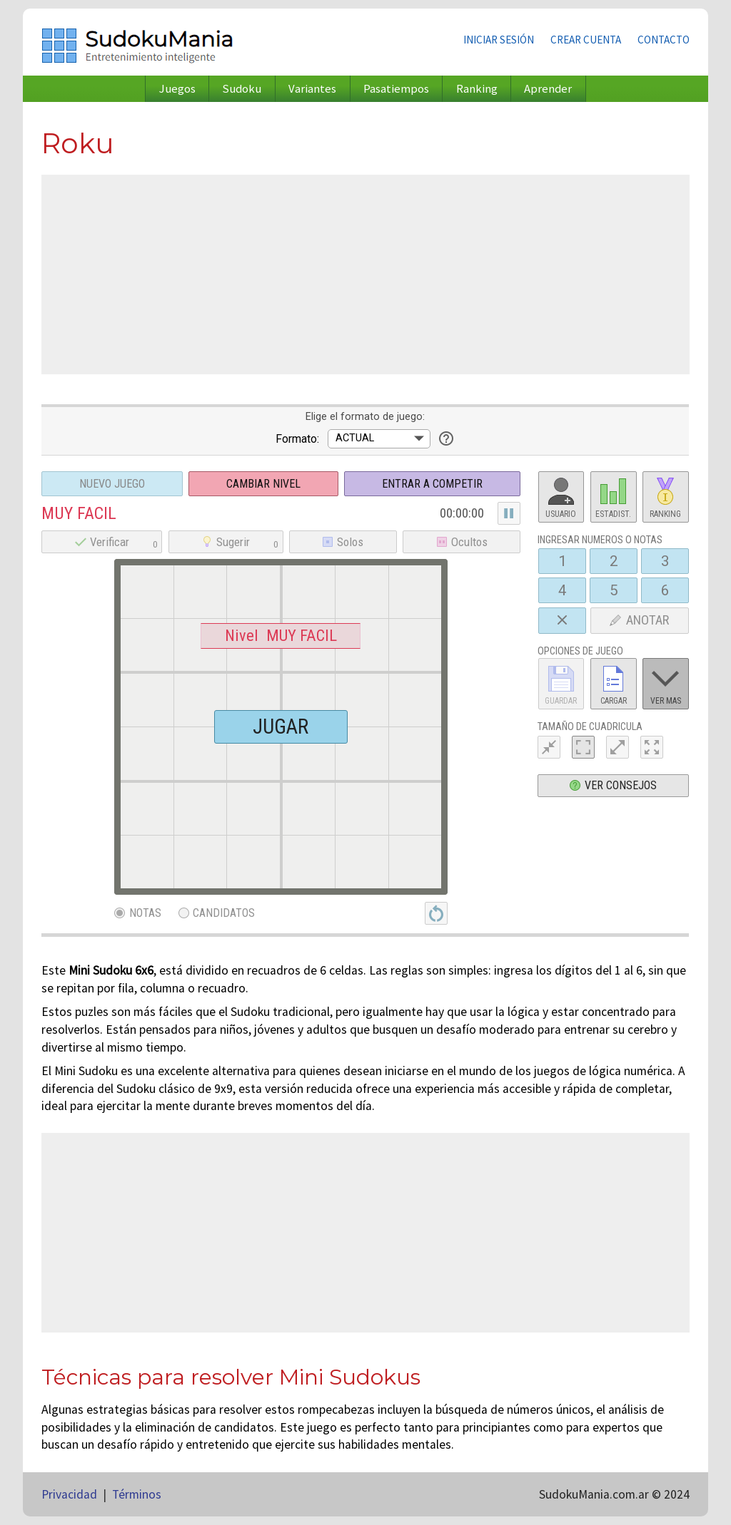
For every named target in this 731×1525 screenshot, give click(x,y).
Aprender (548, 88)
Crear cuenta (585, 39)
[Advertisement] (365, 274)
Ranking (477, 88)
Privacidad (69, 1494)
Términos (136, 1494)
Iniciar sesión (498, 39)
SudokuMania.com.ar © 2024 (614, 1494)
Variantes (312, 88)
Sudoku (241, 88)
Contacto (663, 39)
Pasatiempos (396, 88)
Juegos (177, 88)
